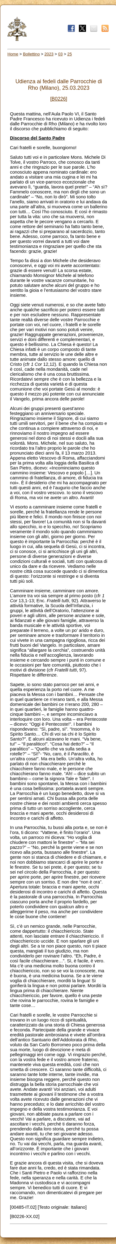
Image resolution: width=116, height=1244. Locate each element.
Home (12, 54)
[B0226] (58, 99)
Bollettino (31, 54)
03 (60, 54)
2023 (49, 54)
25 (69, 54)
